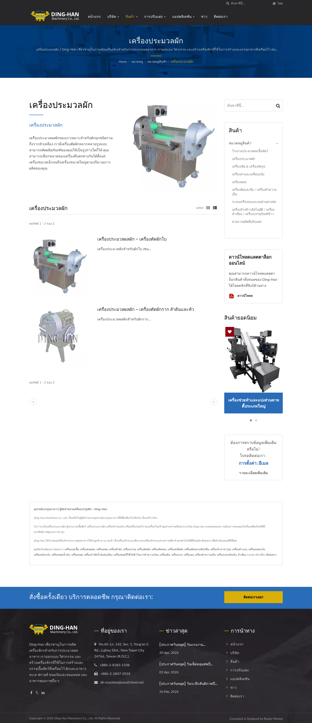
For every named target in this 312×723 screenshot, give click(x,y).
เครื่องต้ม (165, 554)
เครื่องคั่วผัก (115, 549)
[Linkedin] (43, 691)
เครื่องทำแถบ (239, 549)
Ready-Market (273, 717)
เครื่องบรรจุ (129, 549)
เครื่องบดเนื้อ (72, 549)
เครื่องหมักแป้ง (42, 554)
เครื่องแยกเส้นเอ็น (227, 554)
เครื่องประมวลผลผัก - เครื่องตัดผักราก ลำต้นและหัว (148, 309)
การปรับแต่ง (155, 16)
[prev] (33, 401)
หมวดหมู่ (137, 61)
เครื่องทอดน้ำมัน (61, 554)
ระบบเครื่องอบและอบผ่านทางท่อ (254, 202)
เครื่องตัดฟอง (159, 549)
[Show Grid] (208, 207)
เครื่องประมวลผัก (182, 61)
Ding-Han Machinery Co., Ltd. (73, 717)
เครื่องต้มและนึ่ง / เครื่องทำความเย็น (254, 192)
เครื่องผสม (102, 549)
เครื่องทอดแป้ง (257, 549)
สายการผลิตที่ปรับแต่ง (247, 222)
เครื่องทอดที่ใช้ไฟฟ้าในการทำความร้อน (136, 554)
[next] (213, 401)
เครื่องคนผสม (87, 549)
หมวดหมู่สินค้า (157, 61)
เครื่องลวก (177, 554)
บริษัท (113, 16)
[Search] (250, 3)
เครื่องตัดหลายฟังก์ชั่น (196, 549)
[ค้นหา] (227, 3)
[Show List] (215, 207)
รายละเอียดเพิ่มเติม (253, 473)
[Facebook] (31, 691)
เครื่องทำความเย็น (205, 554)
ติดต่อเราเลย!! (253, 597)
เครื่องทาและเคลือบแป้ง (248, 174)
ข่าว (204, 16)
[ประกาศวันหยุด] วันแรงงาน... (182, 643)
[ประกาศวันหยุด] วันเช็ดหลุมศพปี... (186, 662)
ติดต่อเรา (221, 16)
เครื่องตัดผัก (143, 549)
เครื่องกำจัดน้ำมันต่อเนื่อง (98, 554)
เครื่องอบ (189, 554)
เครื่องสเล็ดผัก (175, 549)
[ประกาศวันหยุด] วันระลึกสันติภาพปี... (188, 682)
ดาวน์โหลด (241, 296)
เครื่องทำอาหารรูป (220, 549)
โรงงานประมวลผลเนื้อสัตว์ (250, 151)
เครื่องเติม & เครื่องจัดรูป (248, 166)
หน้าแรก (94, 16)
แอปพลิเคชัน (183, 16)
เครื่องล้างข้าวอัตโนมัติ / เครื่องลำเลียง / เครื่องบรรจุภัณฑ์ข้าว (253, 212)
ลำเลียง (242, 554)
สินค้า (132, 16)
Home (123, 61)
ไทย (280, 3)
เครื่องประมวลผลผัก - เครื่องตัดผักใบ (133, 239)
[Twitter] (37, 691)
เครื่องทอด (239, 182)
